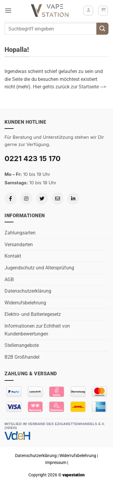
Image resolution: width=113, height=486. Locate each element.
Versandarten (19, 244)
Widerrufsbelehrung (25, 303)
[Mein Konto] (88, 10)
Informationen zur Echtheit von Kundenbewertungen (37, 330)
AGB (9, 279)
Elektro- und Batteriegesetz (33, 314)
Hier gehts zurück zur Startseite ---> (69, 87)
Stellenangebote (22, 345)
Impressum (55, 462)
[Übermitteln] (102, 28)
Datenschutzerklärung (28, 291)
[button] (8, 10)
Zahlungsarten (20, 233)
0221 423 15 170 (33, 158)
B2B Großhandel (22, 357)
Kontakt (13, 256)
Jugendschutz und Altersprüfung (39, 268)
